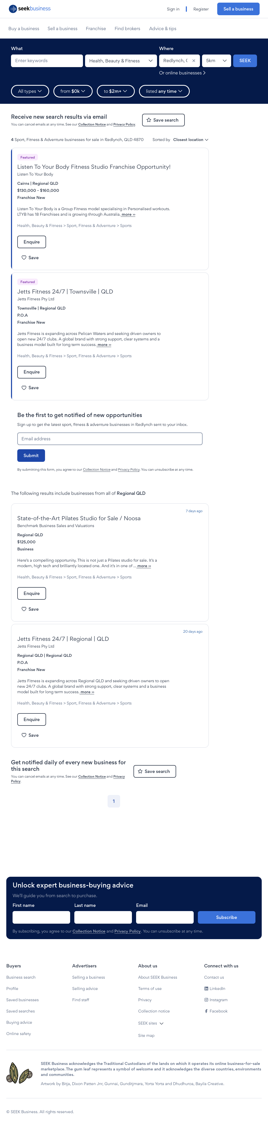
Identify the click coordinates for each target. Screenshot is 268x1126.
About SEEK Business (157, 977)
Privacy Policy (124, 124)
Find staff (80, 999)
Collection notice (154, 1011)
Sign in (173, 9)
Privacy (145, 999)
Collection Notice (92, 124)
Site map (146, 1035)
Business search (21, 977)
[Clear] (194, 61)
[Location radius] (216, 61)
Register (201, 9)
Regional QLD (45, 183)
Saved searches (20, 1011)
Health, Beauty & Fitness (39, 231)
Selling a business (88, 977)
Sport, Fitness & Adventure (91, 231)
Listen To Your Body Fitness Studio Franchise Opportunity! (94, 166)
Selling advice (85, 988)
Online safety (18, 1033)
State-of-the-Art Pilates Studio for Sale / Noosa (79, 540)
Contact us (214, 977)
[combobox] (47, 61)
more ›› (73, 219)
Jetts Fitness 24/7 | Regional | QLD (63, 671)
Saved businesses (22, 999)
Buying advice (19, 1022)
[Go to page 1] (114, 845)
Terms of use (150, 988)
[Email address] (110, 460)
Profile (12, 988)
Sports (23, 236)
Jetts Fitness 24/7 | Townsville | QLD (65, 302)
